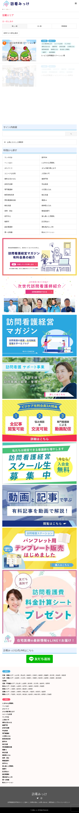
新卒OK (44, 157)
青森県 (42, 686)
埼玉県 (19, 694)
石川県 (36, 683)
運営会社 (52, 802)
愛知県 (25, 689)
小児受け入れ (46, 189)
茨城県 (49, 694)
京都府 (13, 691)
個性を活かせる (10, 179)
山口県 (17, 675)
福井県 (42, 683)
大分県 (23, 678)
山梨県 (24, 683)
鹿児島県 (58, 678)
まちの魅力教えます (49, 168)
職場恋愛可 (46, 211)
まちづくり (8, 168)
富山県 (18, 683)
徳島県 (40, 675)
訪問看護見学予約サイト (15, 802)
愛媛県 (46, 675)
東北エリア (5, 686)
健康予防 (45, 179)
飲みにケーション (48, 232)
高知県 (58, 675)
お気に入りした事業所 (15, 142)
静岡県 (30, 689)
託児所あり (46, 221)
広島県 (35, 675)
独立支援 (45, 195)
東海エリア (5, 689)
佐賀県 (17, 678)
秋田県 (36, 686)
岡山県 (23, 675)
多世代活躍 (8, 184)
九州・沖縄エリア (7, 678)
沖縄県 (35, 678)
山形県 (19, 686)
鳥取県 (64, 675)
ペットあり (8, 163)
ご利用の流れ (33, 802)
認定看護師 (8, 227)
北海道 (4, 681)
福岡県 (46, 678)
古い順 (39, 26)
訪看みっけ (39, 794)
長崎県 (52, 678)
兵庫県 (19, 691)
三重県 (13, 689)
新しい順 (14, 26)
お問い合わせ (43, 802)
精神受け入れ (46, 205)
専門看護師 (8, 189)
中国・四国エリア (7, 675)
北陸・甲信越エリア (8, 683)
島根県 (29, 675)
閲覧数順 (64, 26)
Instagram (41, 798)
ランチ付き (8, 157)
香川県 (52, 675)
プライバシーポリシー (63, 802)
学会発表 (45, 184)
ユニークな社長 (10, 173)
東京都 (25, 694)
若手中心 (7, 216)
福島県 (30, 686)
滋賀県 (44, 691)
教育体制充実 (9, 195)
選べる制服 (8, 232)
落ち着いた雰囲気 (48, 216)
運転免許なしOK (48, 227)
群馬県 (44, 694)
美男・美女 (8, 211)
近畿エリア (5, 691)
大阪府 (32, 691)
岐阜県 (19, 689)
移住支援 (7, 205)
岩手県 (25, 686)
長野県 (48, 683)
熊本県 (40, 678)
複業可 (6, 221)
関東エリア (5, 694)
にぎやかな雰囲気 (48, 163)
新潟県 (30, 683)
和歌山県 (25, 691)
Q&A (25, 802)
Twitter (37, 798)
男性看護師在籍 (10, 200)
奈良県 (38, 691)
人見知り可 (46, 173)
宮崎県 (29, 678)
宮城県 (13, 686)
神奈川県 (37, 694)
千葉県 (13, 694)
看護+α (44, 200)
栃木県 (30, 694)
